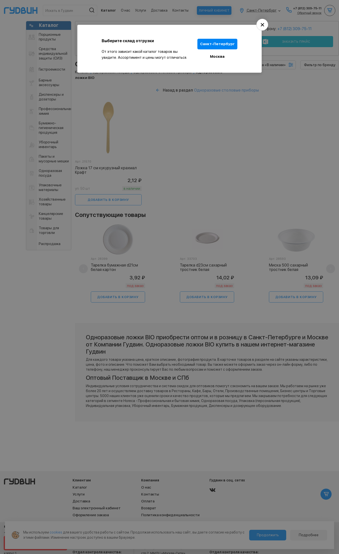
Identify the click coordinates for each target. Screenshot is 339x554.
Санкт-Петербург (217, 44)
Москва (217, 56)
